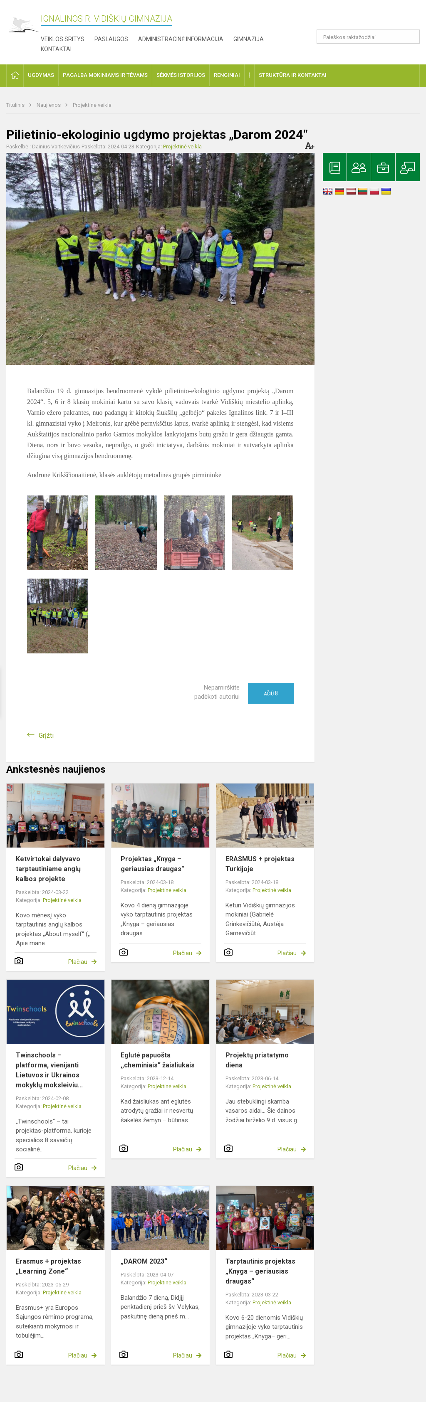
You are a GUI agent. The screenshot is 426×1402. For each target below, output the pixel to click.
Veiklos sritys (62, 39)
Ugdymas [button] (41, 75)
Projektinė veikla (92, 105)
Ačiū (271, 693)
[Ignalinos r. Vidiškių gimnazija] (23, 25)
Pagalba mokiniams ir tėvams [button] (105, 75)
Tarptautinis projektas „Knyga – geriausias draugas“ (260, 1271)
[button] (363, 17)
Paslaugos (111, 39)
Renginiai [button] (227, 75)
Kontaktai (56, 49)
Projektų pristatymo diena (257, 1060)
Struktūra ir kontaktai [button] (293, 75)
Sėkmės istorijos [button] (180, 75)
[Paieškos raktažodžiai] (368, 37)
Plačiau (77, 961)
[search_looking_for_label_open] (411, 36)
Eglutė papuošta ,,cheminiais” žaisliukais (158, 1060)
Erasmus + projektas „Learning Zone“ (48, 1266)
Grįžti (46, 735)
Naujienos (49, 105)
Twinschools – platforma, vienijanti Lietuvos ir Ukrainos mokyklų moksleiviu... (49, 1070)
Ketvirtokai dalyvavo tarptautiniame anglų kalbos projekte (48, 869)
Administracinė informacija (180, 39)
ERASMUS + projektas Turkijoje (260, 864)
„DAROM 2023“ (144, 1261)
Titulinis (16, 105)
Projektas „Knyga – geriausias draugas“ (152, 864)
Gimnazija (248, 39)
